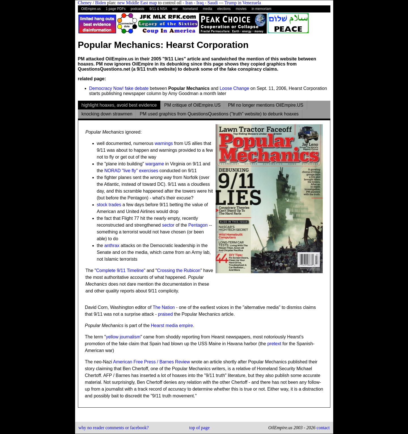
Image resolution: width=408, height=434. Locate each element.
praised (165, 314)
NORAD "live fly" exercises (131, 170)
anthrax (111, 245)
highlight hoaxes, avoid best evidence (119, 105)
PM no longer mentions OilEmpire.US (265, 105)
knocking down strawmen (107, 113)
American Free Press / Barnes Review (151, 361)
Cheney (85, 2)
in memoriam (261, 9)
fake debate (137, 88)
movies (241, 9)
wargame (154, 163)
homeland (190, 9)
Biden (100, 2)
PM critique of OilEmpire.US (192, 105)
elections (224, 9)
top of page (199, 427)
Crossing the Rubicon (178, 270)
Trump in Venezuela (242, 2)
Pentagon (198, 225)
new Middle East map (137, 2)
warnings (164, 143)
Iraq (200, 2)
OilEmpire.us (91, 9)
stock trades (109, 204)
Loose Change (234, 88)
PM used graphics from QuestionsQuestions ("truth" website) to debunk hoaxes (219, 113)
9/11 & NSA (158, 9)
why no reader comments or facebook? (113, 427)
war (175, 9)
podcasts (137, 9)
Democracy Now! (106, 88)
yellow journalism (123, 336)
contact (322, 427)
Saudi (212, 2)
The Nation (164, 307)
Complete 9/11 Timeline (120, 270)
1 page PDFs (116, 9)
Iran (189, 2)
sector (168, 225)
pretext (274, 343)
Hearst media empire (172, 325)
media (207, 9)
